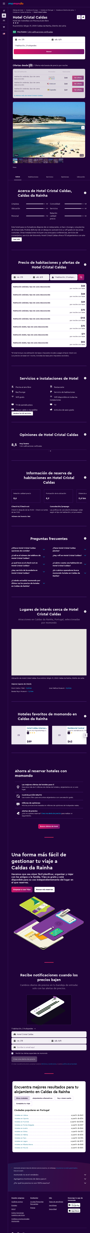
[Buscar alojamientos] (4, 15)
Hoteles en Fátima (21, 1132)
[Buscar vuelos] (4, 10)
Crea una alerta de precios (51, 810)
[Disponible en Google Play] (74, 1202)
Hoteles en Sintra (21, 1128)
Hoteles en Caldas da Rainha (22, 12)
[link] (49, 823)
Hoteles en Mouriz (21, 1145)
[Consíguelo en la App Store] (74, 1207)
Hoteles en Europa (32, 10)
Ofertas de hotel (18, 10)
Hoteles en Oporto (22, 1115)
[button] (3, 3)
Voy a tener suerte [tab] (64, 1095)
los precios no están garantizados (66, 1165)
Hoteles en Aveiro (21, 1125)
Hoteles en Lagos (21, 1138)
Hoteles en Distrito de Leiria (65, 10)
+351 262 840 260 (20, 29)
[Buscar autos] (4, 20)
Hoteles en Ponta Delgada (24, 1122)
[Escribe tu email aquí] (51, 1044)
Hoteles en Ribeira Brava (24, 1141)
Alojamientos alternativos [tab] (42, 1095)
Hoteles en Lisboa (21, 1112)
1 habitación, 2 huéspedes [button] (25, 46)
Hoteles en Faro (20, 1135)
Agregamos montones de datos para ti (50, 1176)
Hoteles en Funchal (22, 1119)
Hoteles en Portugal (47, 10)
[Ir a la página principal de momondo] (15, 3)
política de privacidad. (70, 1061)
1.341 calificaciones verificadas (40, 32)
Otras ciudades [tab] (22, 1095)
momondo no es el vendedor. (50, 1171)
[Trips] (4, 27)
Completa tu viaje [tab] (23, 1100)
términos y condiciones (48, 1061)
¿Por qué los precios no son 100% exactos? (50, 1180)
